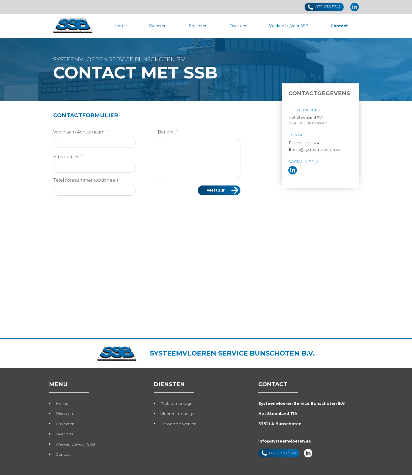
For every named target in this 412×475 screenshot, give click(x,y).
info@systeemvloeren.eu (314, 149)
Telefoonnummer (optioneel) (85, 180)
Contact (339, 25)
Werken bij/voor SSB (288, 25)
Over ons (238, 25)
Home (121, 25)
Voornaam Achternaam (80, 131)
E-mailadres (68, 156)
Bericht (168, 131)
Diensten (158, 25)
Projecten (198, 25)
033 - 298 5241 (304, 142)
